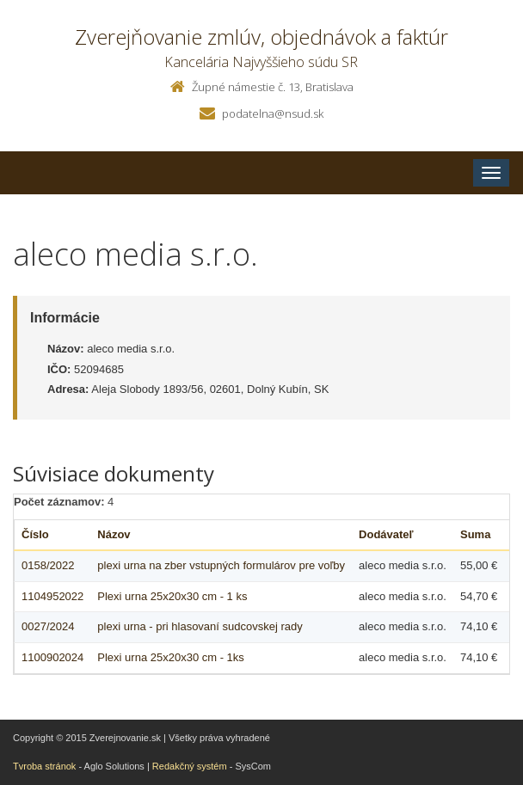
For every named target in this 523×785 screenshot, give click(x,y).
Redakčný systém (189, 766)
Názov (113, 534)
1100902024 (52, 657)
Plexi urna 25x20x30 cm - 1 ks (172, 596)
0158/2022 (48, 565)
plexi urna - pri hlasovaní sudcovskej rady (199, 626)
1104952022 (52, 596)
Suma (475, 534)
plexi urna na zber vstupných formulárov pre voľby (221, 565)
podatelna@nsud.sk (272, 113)
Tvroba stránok (44, 766)
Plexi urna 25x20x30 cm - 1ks (170, 657)
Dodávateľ (386, 534)
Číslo (35, 534)
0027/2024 (48, 626)
